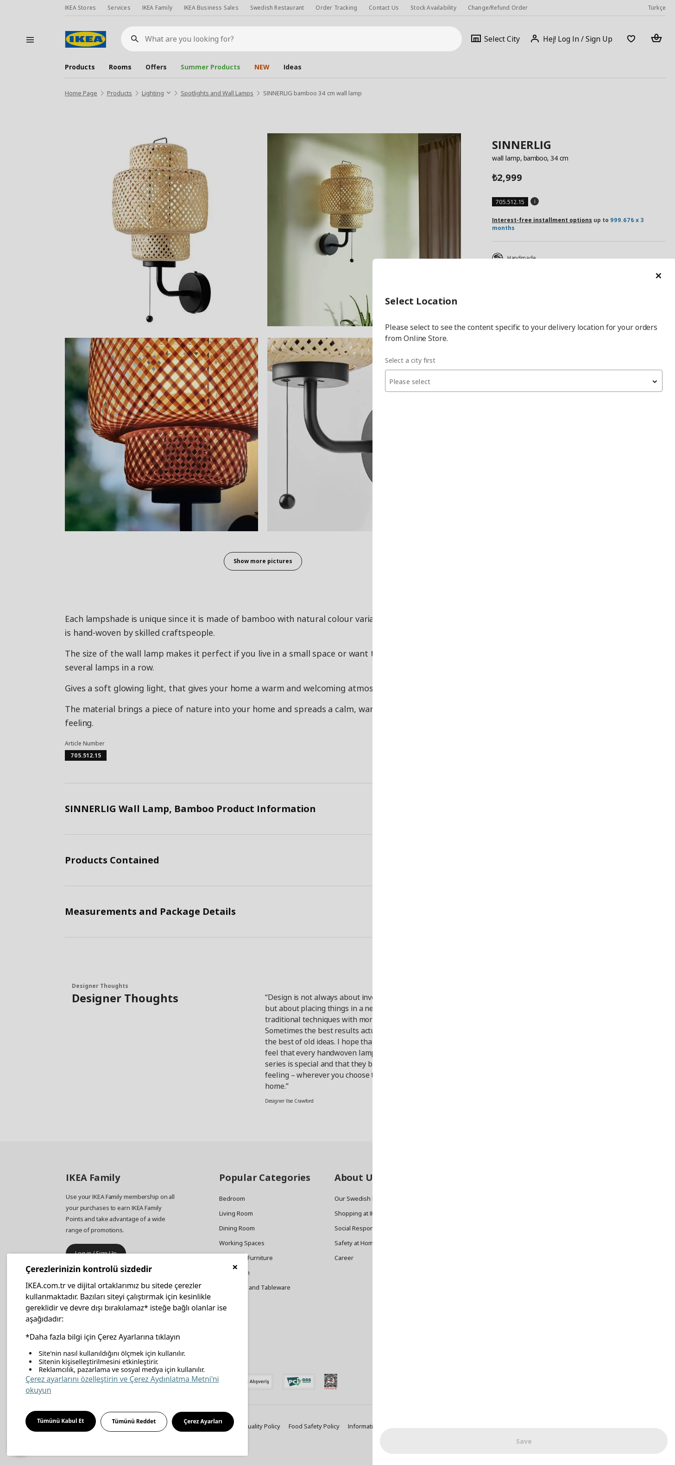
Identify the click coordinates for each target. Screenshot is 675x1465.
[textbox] (564, 123)
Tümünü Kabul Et (60, 1421)
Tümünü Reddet (134, 1421)
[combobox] (563, 122)
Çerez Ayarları (202, 1421)
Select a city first (490, 101)
